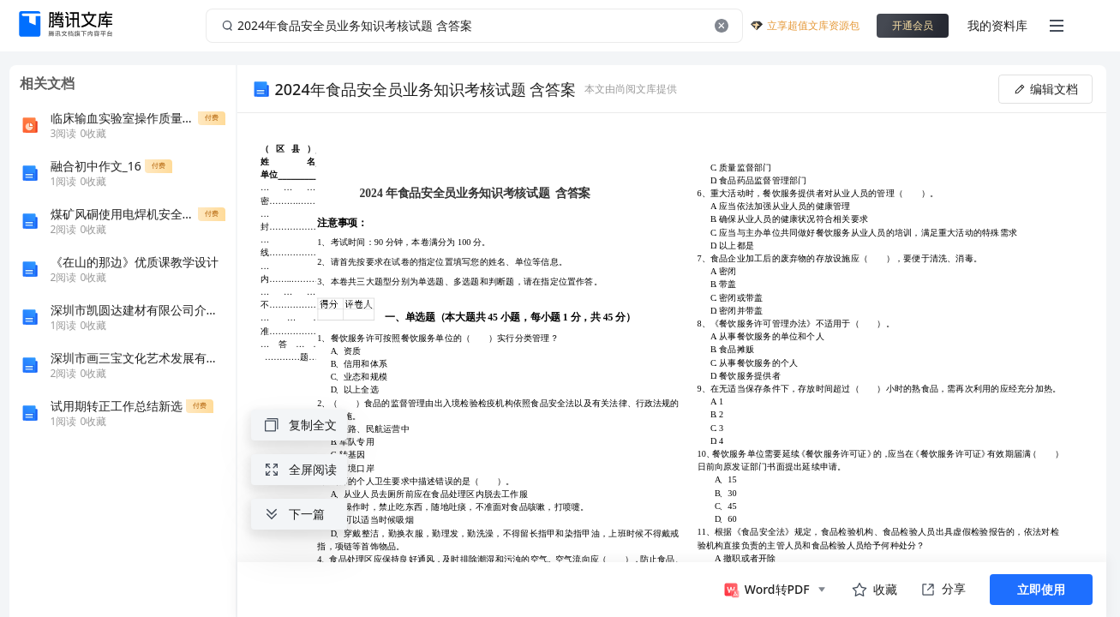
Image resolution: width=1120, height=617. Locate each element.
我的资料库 (997, 25)
